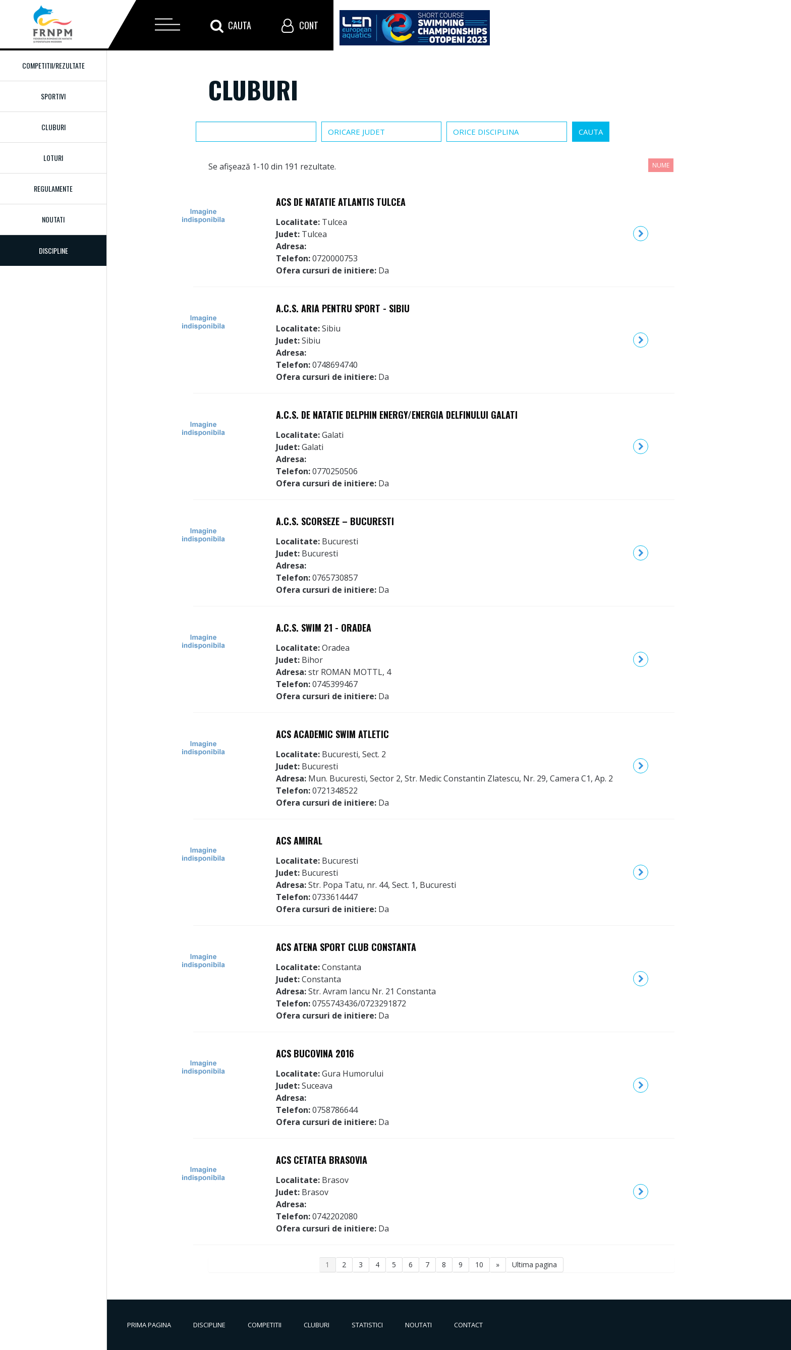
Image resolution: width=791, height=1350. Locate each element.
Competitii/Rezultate (53, 65)
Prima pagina (149, 1324)
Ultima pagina (534, 1264)
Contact (468, 1324)
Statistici (367, 1324)
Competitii (264, 1324)
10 (479, 1264)
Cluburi (53, 127)
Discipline (209, 1324)
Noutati (53, 219)
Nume (660, 165)
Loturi (53, 157)
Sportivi (53, 96)
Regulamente (53, 188)
